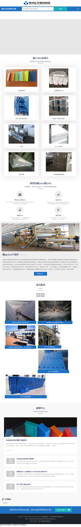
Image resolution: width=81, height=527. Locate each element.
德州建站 (5, 503)
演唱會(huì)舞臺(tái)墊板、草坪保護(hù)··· (20, 347)
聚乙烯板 (21, 174)
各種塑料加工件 (58, 90)
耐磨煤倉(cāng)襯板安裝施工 (55, 322)
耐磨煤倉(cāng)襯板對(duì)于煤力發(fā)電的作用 (32, 471)
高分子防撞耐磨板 (49, 347)
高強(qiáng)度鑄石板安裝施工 (20, 322)
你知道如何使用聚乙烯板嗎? (16, 440)
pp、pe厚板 (58, 146)
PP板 (21, 146)
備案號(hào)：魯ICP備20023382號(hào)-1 (53, 516)
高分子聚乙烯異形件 (21, 118)
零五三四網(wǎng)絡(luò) (44, 521)
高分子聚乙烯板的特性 (24, 484)
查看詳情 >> (40, 273)
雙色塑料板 (21, 90)
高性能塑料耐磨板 (59, 174)
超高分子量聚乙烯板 (59, 118)
